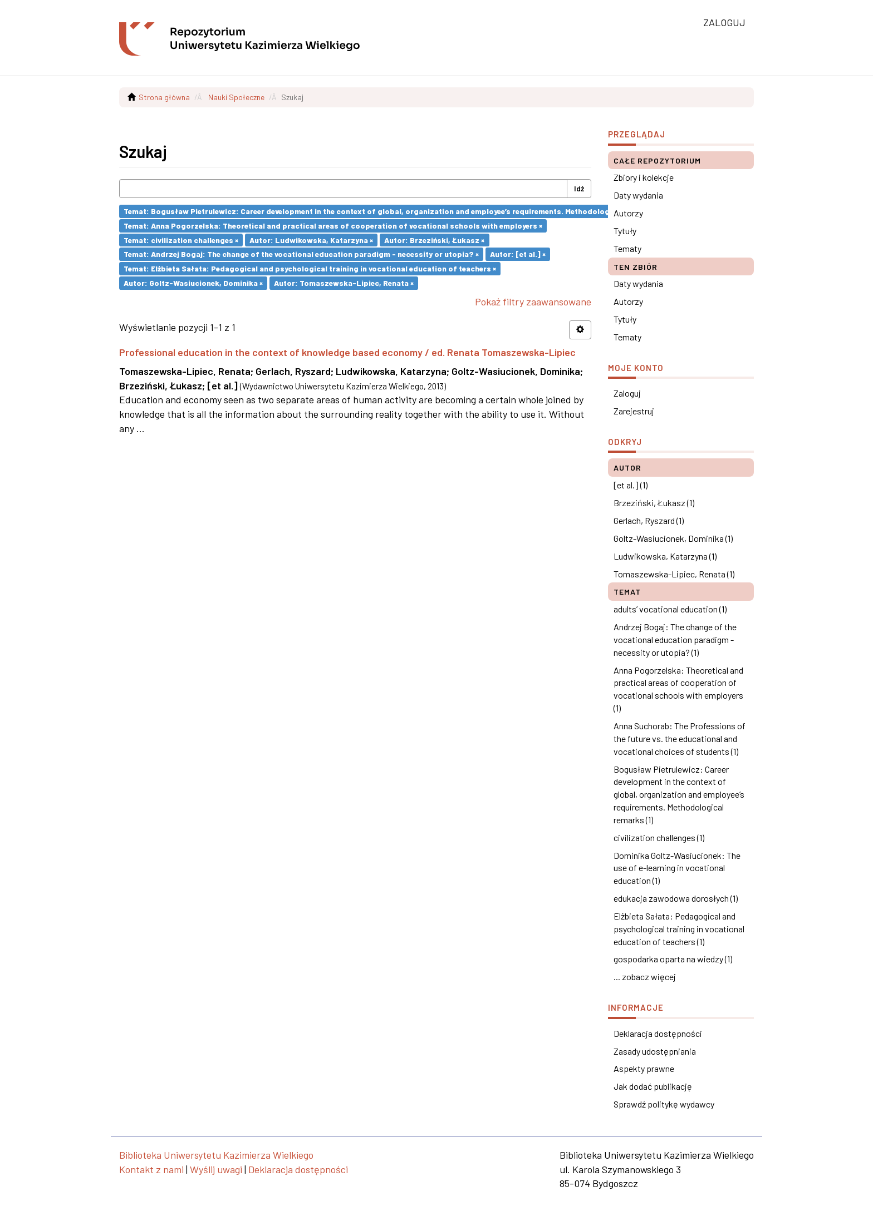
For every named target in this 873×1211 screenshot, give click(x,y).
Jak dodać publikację (653, 1086)
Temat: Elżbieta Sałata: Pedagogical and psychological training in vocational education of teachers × (310, 268)
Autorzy (628, 212)
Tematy (627, 248)
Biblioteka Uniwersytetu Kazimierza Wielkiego (216, 1155)
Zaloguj (627, 393)
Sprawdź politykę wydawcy (664, 1104)
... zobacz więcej (645, 976)
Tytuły (625, 230)
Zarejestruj (634, 411)
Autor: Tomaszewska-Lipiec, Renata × (344, 283)
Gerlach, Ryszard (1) (649, 520)
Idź (579, 188)
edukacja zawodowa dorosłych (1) (676, 898)
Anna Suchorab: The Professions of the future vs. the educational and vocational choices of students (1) (680, 738)
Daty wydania (638, 195)
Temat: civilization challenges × (181, 239)
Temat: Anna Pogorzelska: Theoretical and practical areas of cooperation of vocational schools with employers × (333, 225)
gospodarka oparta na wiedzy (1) (673, 958)
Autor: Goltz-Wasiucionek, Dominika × (193, 283)
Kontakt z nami (151, 1169)
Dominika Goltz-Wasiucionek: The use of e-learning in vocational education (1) (677, 868)
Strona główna (164, 97)
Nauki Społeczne (236, 97)
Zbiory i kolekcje (644, 177)
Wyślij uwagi (216, 1169)
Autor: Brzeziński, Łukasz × (434, 239)
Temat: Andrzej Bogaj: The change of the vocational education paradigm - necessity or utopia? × (301, 254)
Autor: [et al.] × (518, 254)
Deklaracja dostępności (658, 1033)
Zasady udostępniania (655, 1051)
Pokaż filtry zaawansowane (533, 301)
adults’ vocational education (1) (670, 609)
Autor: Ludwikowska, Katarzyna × (311, 239)
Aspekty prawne (644, 1068)
